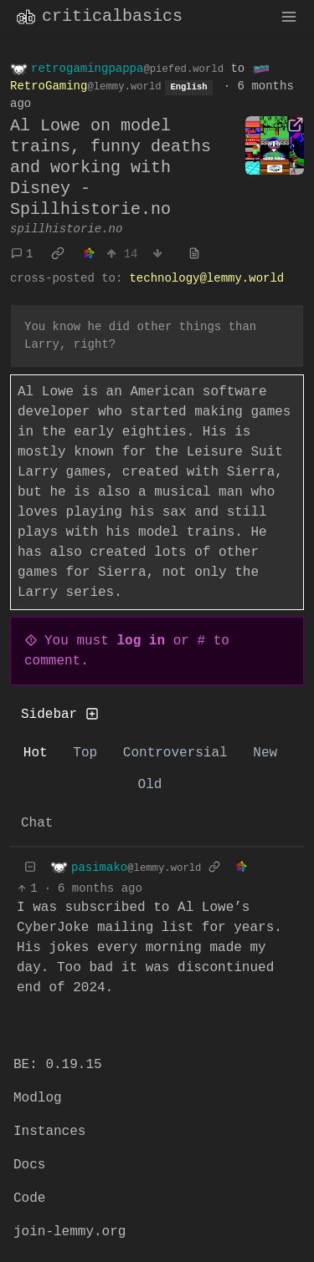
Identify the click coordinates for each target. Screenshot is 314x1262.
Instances (49, 1131)
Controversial (175, 753)
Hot (35, 753)
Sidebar (60, 714)
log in (140, 641)
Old (150, 784)
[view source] (194, 254)
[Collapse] (30, 867)
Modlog (37, 1098)
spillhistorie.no (66, 229)
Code (29, 1198)
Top (85, 753)
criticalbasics (98, 16)
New (265, 753)
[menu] (289, 16)
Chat (37, 823)
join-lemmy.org (69, 1231)
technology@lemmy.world (206, 278)
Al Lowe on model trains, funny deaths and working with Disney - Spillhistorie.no (110, 167)
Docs (29, 1165)
